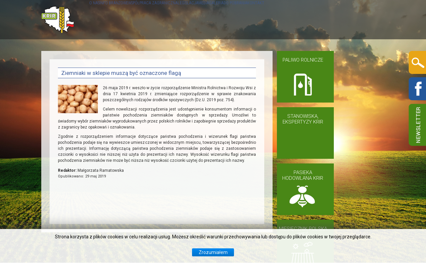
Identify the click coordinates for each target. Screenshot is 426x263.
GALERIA (299, 19)
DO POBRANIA (332, 19)
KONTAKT (366, 19)
